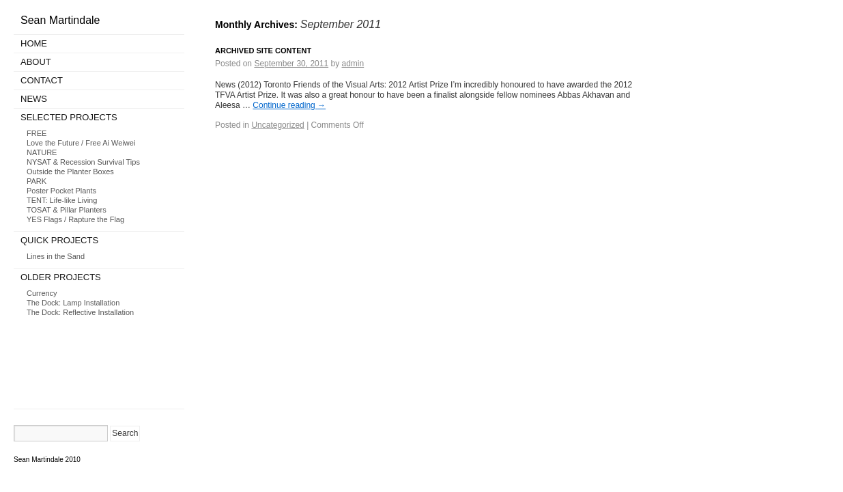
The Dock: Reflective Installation (80, 312)
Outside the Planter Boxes (70, 171)
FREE (36, 133)
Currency (42, 293)
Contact (41, 80)
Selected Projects (68, 117)
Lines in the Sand (56, 256)
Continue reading (289, 105)
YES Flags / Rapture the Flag (75, 219)
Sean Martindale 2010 (47, 459)
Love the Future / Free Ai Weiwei (81, 143)
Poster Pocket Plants (61, 191)
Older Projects (60, 277)
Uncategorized (277, 125)
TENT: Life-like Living (62, 200)
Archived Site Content (263, 50)
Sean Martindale (60, 20)
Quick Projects (59, 240)
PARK (36, 181)
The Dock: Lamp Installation (73, 303)
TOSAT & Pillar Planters (66, 210)
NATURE (42, 152)
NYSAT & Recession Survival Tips (83, 162)
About (35, 62)
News (33, 99)
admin (353, 63)
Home (33, 43)
